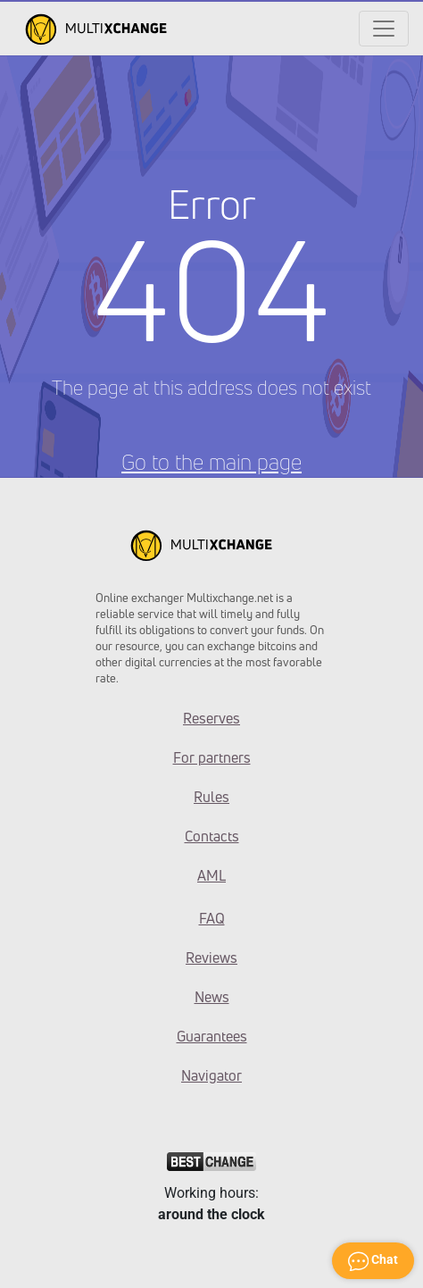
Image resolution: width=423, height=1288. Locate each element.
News (212, 997)
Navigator (211, 1075)
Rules (211, 797)
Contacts (212, 836)
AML (211, 875)
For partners (212, 757)
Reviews (211, 957)
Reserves (211, 718)
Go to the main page (211, 461)
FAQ (212, 918)
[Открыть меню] (384, 28)
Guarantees (212, 1036)
